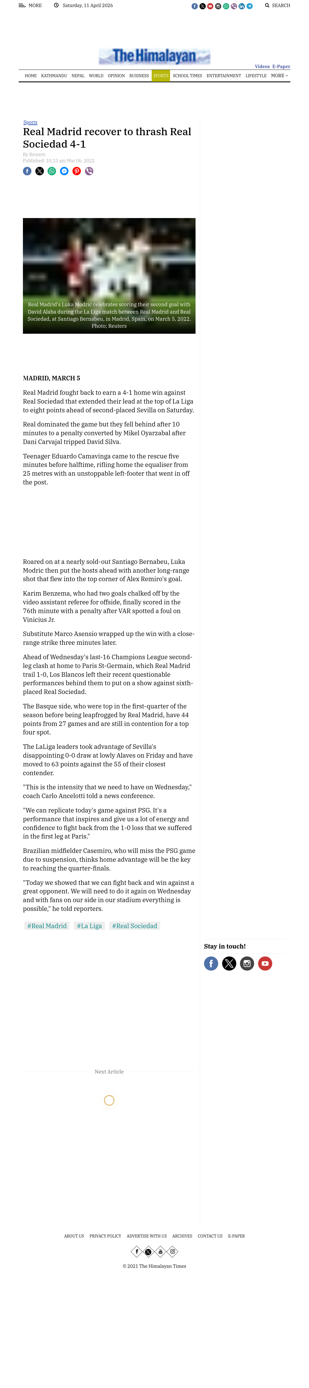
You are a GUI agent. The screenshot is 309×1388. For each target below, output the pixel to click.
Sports (30, 122)
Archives (182, 1236)
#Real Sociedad (134, 926)
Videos (262, 66)
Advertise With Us (147, 1236)
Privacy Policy (105, 1236)
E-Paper (281, 66)
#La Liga (89, 926)
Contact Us (210, 1236)
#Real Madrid (47, 926)
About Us (74, 1236)
